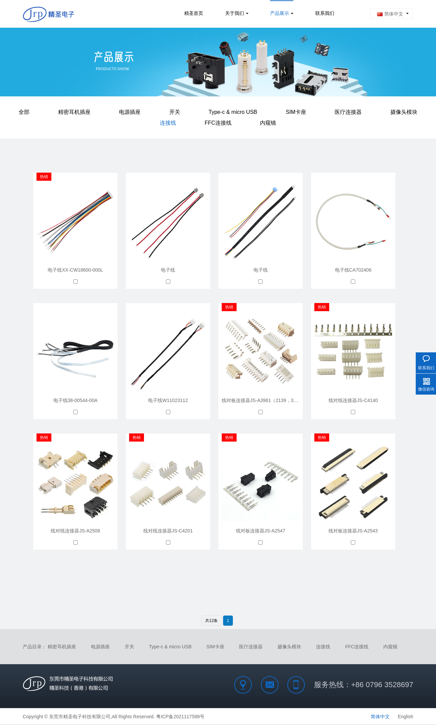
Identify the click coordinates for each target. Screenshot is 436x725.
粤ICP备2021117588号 (180, 716)
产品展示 (279, 14)
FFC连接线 (217, 119)
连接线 (168, 119)
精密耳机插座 (74, 111)
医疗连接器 (348, 111)
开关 (174, 111)
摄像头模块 (403, 111)
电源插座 (130, 111)
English (405, 716)
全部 (24, 111)
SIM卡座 (296, 111)
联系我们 (324, 14)
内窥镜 (268, 119)
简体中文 (390, 14)
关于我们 (234, 14)
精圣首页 (193, 14)
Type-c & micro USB (233, 111)
